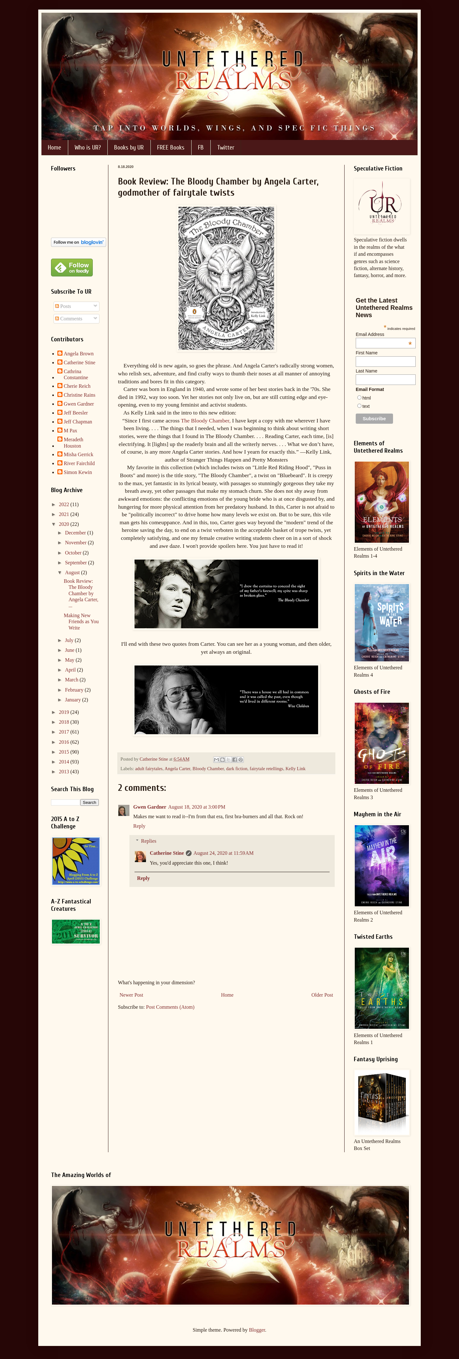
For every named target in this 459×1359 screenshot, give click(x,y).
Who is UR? (88, 147)
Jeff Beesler (76, 412)
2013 (64, 771)
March (72, 679)
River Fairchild (79, 463)
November (76, 542)
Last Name (366, 370)
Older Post (322, 995)
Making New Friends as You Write (81, 621)
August (73, 572)
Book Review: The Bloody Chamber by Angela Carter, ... (81, 593)
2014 (64, 761)
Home (54, 147)
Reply (139, 826)
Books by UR (129, 147)
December (76, 532)
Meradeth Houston (73, 442)
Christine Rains (79, 395)
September (76, 562)
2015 (64, 752)
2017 (64, 732)
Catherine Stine (167, 853)
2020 (64, 524)
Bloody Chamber (208, 768)
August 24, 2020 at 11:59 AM (223, 853)
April (71, 670)
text (366, 406)
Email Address (384, 334)
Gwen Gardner (149, 807)
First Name (366, 352)
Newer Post (131, 995)
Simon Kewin (78, 472)
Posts (63, 306)
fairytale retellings (266, 768)
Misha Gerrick (78, 454)
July (70, 640)
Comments (68, 318)
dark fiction (236, 768)
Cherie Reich (77, 386)
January (73, 699)
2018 (64, 722)
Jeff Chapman (78, 421)
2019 (64, 712)
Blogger (257, 1330)
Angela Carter (177, 768)
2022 (64, 504)
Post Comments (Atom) (170, 1007)
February (75, 690)
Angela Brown (79, 353)
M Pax (70, 430)
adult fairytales (149, 768)
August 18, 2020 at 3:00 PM (196, 807)
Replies (149, 841)
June (70, 650)
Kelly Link (296, 768)
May (70, 660)
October (74, 552)
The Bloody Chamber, (206, 420)
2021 (64, 514)
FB (201, 147)
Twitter (225, 147)
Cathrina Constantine (76, 374)
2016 (64, 742)
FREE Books (171, 147)
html (366, 398)
